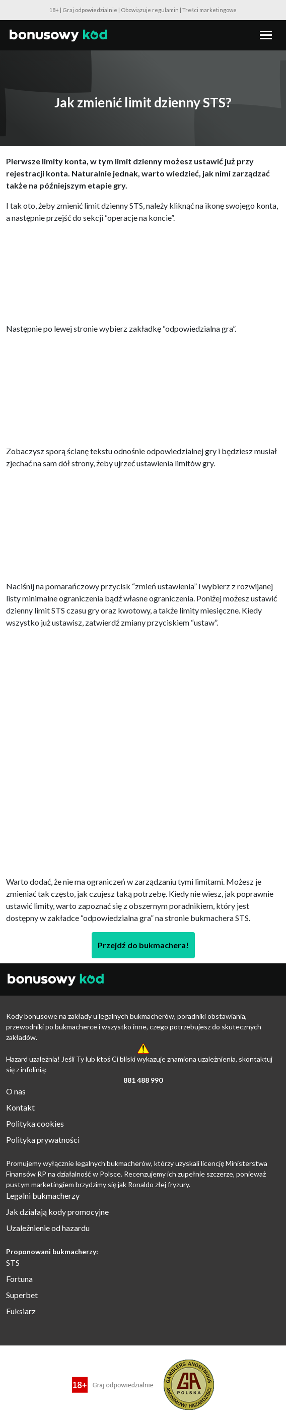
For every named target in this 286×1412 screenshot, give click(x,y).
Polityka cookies (35, 1123)
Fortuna (19, 1278)
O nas (16, 1091)
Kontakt (20, 1107)
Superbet (22, 1295)
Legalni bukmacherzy (43, 1195)
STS (13, 1262)
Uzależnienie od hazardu (48, 1228)
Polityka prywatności (43, 1139)
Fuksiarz (21, 1311)
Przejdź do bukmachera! (143, 945)
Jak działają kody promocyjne (57, 1211)
